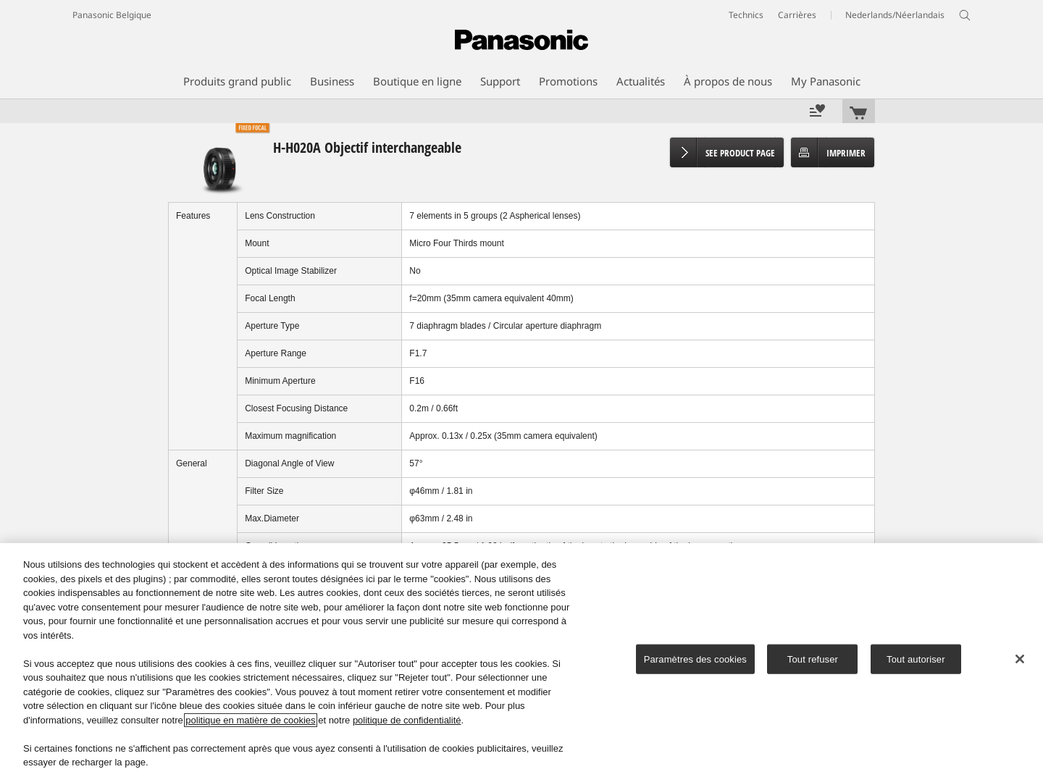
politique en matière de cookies (250, 720)
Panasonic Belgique (111, 15)
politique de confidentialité (407, 720)
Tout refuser (812, 658)
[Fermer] (1020, 659)
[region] (521, 660)
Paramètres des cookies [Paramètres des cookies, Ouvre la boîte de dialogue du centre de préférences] (695, 658)
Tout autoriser (916, 658)
